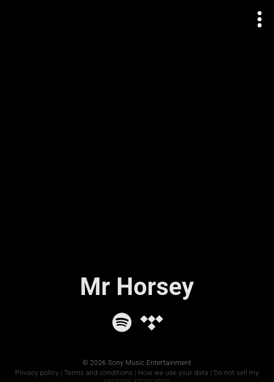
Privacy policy (37, 373)
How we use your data (173, 373)
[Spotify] (121, 322)
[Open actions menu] (260, 19)
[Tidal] (151, 322)
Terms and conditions (98, 373)
